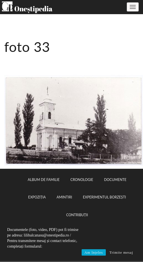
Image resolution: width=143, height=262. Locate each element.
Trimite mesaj (121, 252)
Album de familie (44, 180)
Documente (115, 180)
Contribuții (77, 215)
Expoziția (37, 197)
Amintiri (64, 197)
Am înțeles (93, 252)
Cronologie (82, 180)
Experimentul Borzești (104, 197)
